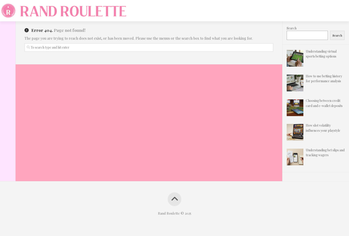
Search (291, 28)
